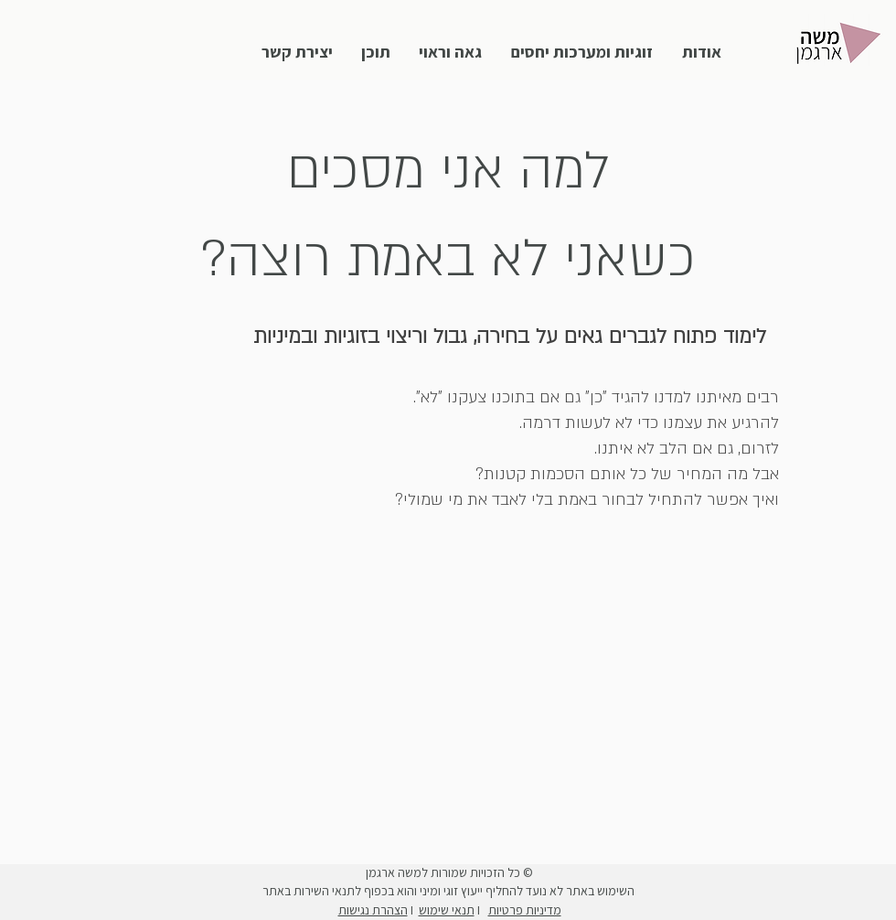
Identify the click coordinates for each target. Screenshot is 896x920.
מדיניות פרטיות (524, 910)
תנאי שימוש (447, 910)
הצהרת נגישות (373, 910)
